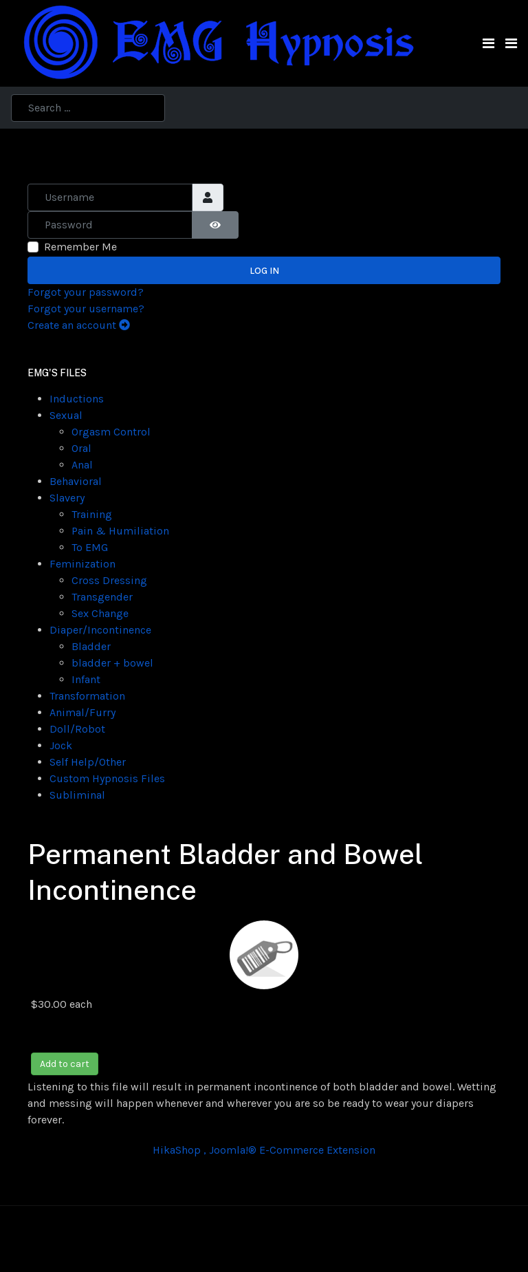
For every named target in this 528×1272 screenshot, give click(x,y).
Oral (81, 448)
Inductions (77, 398)
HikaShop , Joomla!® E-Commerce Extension (264, 1149)
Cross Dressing (109, 580)
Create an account (79, 325)
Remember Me (80, 246)
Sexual (66, 415)
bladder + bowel (112, 662)
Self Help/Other (88, 761)
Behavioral (76, 481)
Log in (264, 271)
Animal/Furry (83, 712)
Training (92, 514)
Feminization (83, 563)
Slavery (67, 497)
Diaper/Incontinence (100, 629)
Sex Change (100, 613)
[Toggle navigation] (488, 43)
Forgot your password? (86, 292)
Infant (86, 679)
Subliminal (77, 794)
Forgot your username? (86, 308)
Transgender (102, 596)
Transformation (87, 695)
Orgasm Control (111, 431)
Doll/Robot (77, 728)
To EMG (90, 547)
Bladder (91, 646)
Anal (82, 464)
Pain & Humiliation (120, 530)
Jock (61, 745)
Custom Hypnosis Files (107, 778)
